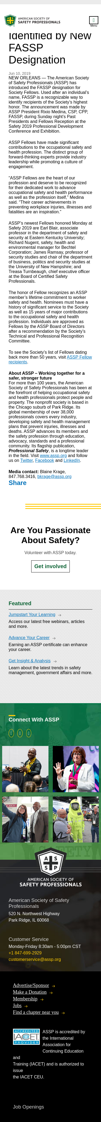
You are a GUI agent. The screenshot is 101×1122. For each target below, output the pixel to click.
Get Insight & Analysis (30, 661)
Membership (25, 998)
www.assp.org (53, 455)
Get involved (50, 566)
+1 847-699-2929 (25, 953)
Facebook (44, 460)
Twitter (26, 460)
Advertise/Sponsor (31, 985)
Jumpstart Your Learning (32, 614)
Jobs (17, 1005)
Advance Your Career (29, 637)
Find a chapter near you (36, 1012)
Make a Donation (30, 992)
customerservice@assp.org (35, 959)
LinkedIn (72, 460)
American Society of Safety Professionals (32, 22)
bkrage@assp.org (54, 476)
